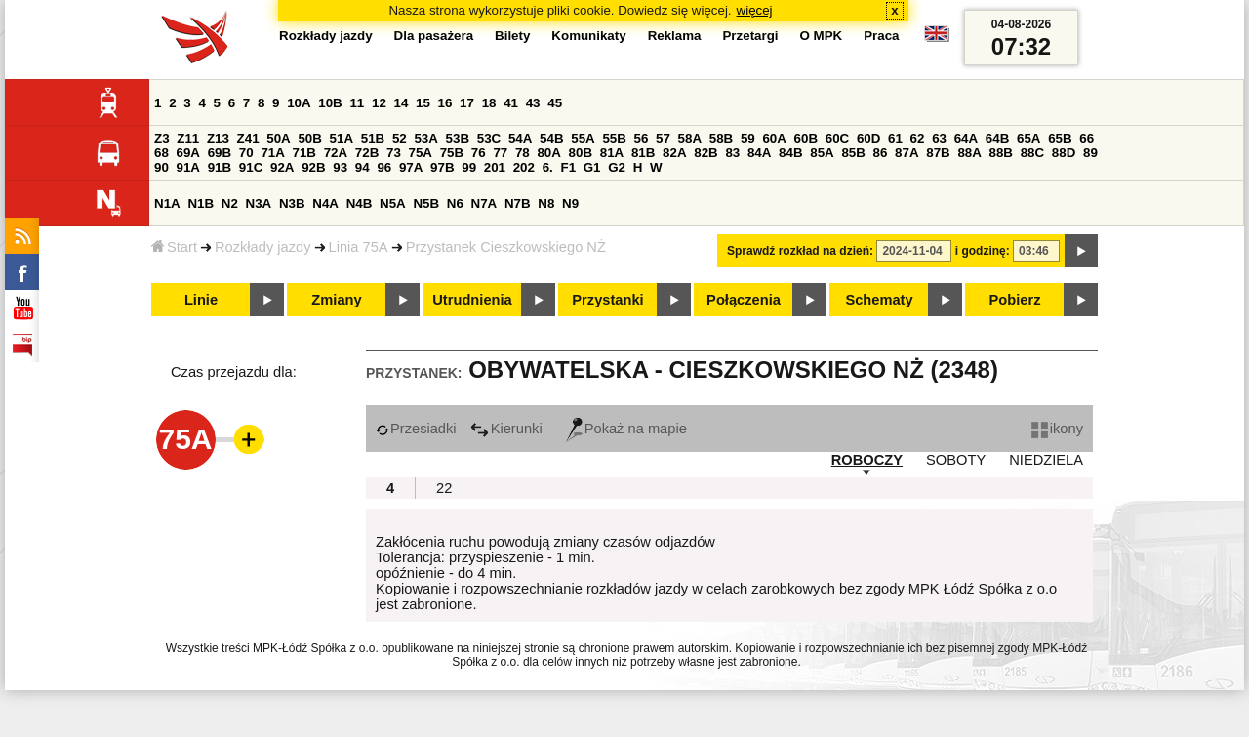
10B (330, 103)
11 (356, 103)
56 (641, 138)
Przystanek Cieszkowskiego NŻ (506, 247)
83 (732, 152)
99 (469, 167)
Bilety (512, 35)
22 (444, 488)
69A (188, 152)
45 (554, 103)
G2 (616, 167)
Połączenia (743, 299)
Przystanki (607, 299)
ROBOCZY (867, 460)
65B (1059, 138)
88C (1032, 152)
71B (304, 152)
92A (282, 167)
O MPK (821, 35)
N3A (259, 203)
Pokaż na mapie (626, 428)
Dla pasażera (434, 35)
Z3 (162, 138)
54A (520, 138)
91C (250, 167)
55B (613, 138)
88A (969, 152)
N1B (200, 203)
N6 (455, 203)
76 (478, 152)
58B (721, 138)
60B (806, 138)
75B (451, 152)
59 (748, 138)
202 (524, 167)
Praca (881, 35)
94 (362, 167)
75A (420, 152)
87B (937, 152)
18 (489, 103)
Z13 (218, 138)
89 (1090, 152)
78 (522, 152)
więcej (755, 10)
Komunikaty (588, 35)
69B (219, 152)
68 (161, 152)
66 (1086, 138)
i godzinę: (982, 251)
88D (1063, 152)
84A (759, 152)
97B (442, 167)
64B (997, 138)
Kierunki (506, 428)
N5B (426, 203)
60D (868, 138)
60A (774, 138)
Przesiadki (416, 428)
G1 (592, 167)
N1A (167, 203)
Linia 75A (358, 247)
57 (663, 138)
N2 (230, 203)
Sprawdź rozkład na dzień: (800, 251)
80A (548, 152)
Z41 (248, 138)
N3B (292, 203)
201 (494, 167)
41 (511, 103)
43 (533, 103)
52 (399, 138)
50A (278, 138)
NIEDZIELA (1046, 460)
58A (690, 138)
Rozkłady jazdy (263, 247)
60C (837, 138)
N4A (325, 203)
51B (372, 138)
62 (917, 138)
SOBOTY (956, 460)
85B (853, 152)
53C (489, 138)
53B (457, 138)
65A (1028, 138)
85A (821, 152)
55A (582, 138)
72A (335, 152)
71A (272, 152)
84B (790, 152)
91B (219, 167)
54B (551, 138)
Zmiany (336, 299)
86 (880, 152)
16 (445, 103)
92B (313, 167)
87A (906, 152)
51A (341, 138)
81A (612, 152)
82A (674, 152)
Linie (201, 299)
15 (423, 103)
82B (705, 152)
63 (939, 138)
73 (393, 152)
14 (401, 103)
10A (298, 103)
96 (384, 167)
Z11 (188, 138)
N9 (570, 203)
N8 (546, 203)
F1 (568, 167)
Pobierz (1015, 299)
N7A (484, 203)
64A (966, 138)
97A (411, 167)
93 (340, 167)
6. (548, 167)
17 (467, 103)
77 (500, 152)
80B (580, 152)
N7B (517, 203)
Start (174, 247)
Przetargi (750, 35)
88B (1001, 152)
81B (643, 152)
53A (425, 138)
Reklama (675, 35)
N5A (393, 203)
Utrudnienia (471, 299)
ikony (1057, 428)
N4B (359, 203)
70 (246, 152)
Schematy (878, 299)
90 (161, 167)
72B (367, 152)
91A (188, 167)
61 (895, 138)
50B (309, 138)
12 (379, 103)
